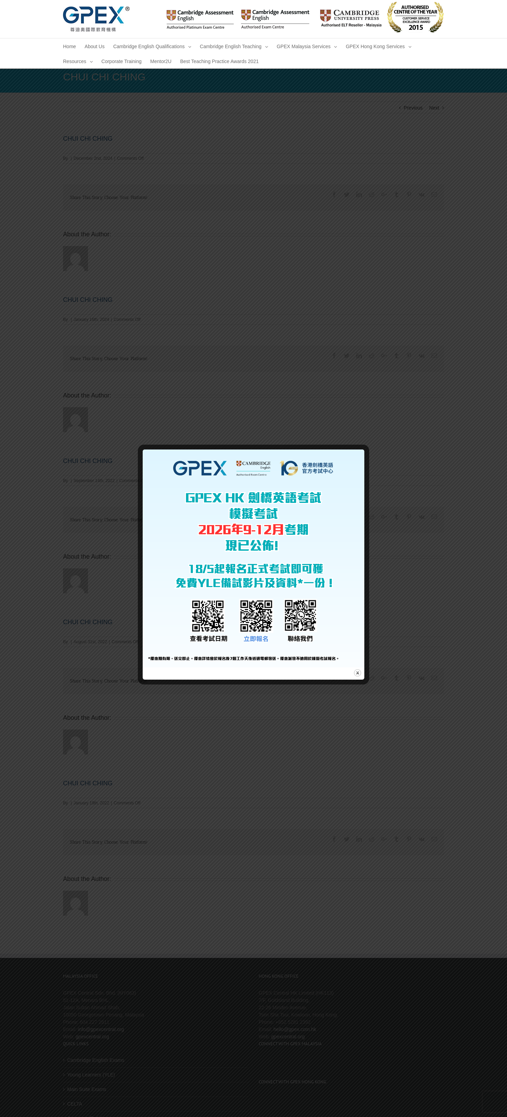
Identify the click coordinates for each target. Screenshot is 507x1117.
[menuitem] (69, 45)
